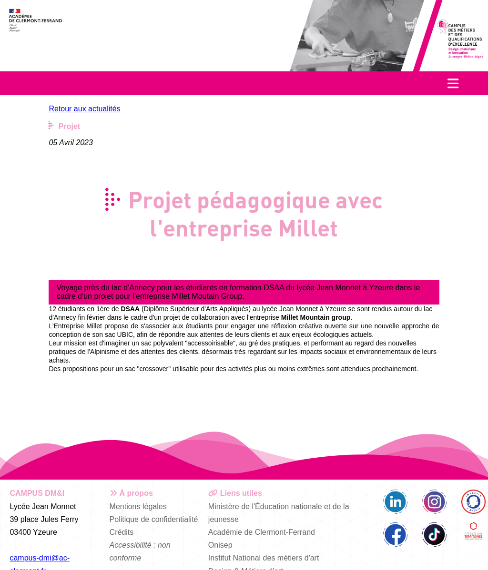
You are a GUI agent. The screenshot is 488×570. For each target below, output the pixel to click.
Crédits (122, 532)
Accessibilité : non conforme (140, 551)
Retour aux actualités (84, 109)
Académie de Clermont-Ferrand (261, 532)
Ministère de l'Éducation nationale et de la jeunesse (278, 512)
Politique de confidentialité (154, 519)
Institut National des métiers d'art (263, 558)
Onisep (220, 545)
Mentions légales (138, 506)
